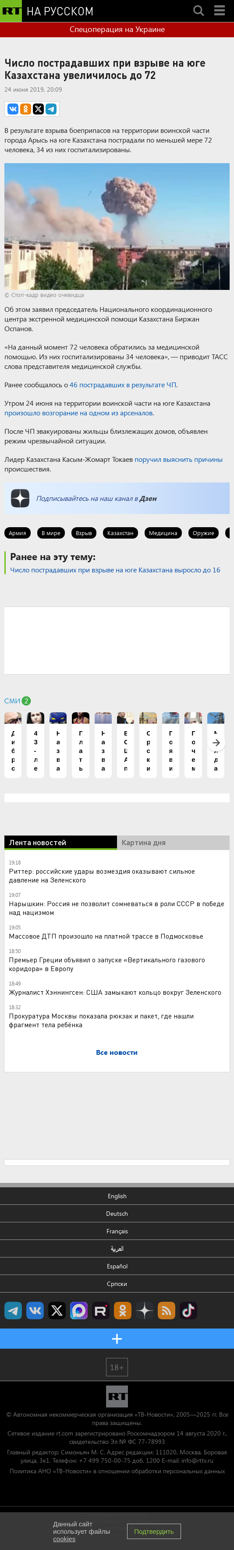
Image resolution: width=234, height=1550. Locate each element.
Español (117, 1266)
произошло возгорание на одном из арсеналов (78, 412)
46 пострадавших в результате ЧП (123, 384)
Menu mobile (220, 3)
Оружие (203, 532)
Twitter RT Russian (57, 1310)
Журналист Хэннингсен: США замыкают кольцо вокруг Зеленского (115, 991)
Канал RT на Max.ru (79, 1310)
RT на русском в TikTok (188, 1310)
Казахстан (120, 532)
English (117, 1196)
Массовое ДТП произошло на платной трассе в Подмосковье (106, 935)
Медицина (163, 532)
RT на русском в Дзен (144, 1310)
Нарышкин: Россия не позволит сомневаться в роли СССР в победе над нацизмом (116, 908)
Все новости (117, 1052)
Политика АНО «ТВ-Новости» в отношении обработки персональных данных (117, 1471)
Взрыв (84, 532)
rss (166, 1310)
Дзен (147, 498)
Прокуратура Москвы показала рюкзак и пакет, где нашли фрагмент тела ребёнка (101, 1020)
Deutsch (117, 1213)
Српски (117, 1283)
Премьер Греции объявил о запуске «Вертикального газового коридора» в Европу (107, 964)
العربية (117, 1248)
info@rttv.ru (197, 1460)
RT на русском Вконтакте (35, 1310)
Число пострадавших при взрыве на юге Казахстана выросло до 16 (115, 569)
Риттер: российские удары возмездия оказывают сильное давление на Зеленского (102, 875)
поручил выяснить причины (179, 459)
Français (117, 1231)
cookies (64, 1539)
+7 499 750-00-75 (105, 1460)
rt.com (64, 1433)
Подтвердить (154, 1531)
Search (198, 3)
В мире (51, 532)
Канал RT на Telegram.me (13, 1310)
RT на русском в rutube (101, 1310)
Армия (17, 532)
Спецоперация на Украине (117, 29)
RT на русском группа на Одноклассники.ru (122, 1310)
